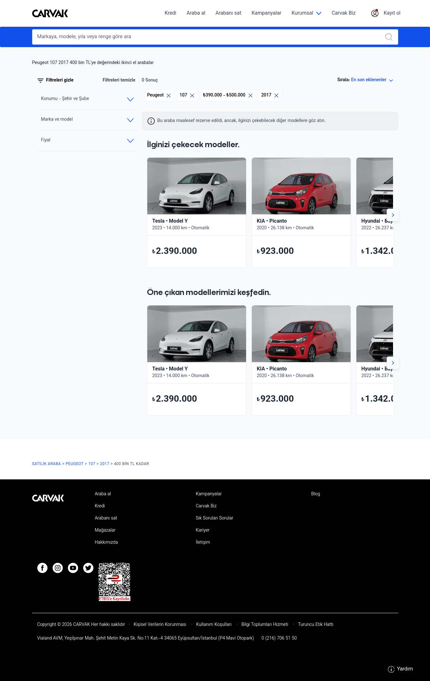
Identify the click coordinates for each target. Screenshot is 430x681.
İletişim (203, 542)
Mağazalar (105, 530)
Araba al (195, 14)
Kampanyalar (266, 14)
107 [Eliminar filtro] (187, 95)
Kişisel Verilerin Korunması (160, 624)
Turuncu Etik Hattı (315, 624)
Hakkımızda (106, 542)
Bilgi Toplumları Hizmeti (264, 624)
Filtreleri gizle (55, 80)
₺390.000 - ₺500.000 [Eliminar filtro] (228, 95)
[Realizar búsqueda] (391, 37)
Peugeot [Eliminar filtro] (159, 95)
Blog (315, 494)
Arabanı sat (228, 14)
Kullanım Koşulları (214, 624)
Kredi (171, 14)
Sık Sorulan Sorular (214, 518)
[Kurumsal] (307, 14)
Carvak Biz (344, 14)
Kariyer (202, 530)
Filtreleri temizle (119, 80)
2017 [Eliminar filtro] (270, 95)
